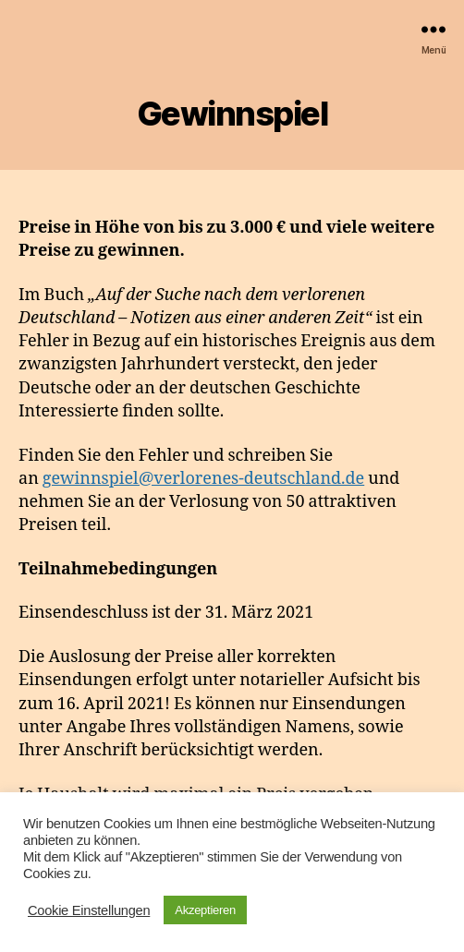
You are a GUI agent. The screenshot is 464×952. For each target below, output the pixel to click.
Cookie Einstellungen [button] (89, 910)
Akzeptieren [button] (205, 910)
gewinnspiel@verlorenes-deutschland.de (203, 478)
